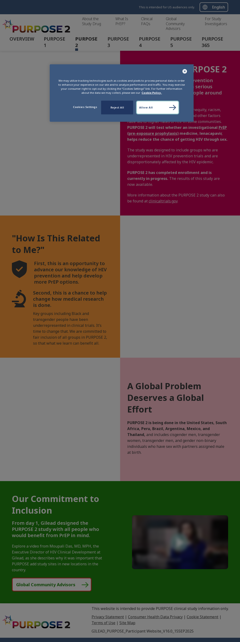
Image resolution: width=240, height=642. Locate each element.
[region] (122, 93)
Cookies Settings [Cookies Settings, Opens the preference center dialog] (85, 107)
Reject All (117, 107)
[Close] (184, 71)
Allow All (146, 107)
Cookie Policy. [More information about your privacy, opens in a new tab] (152, 92)
